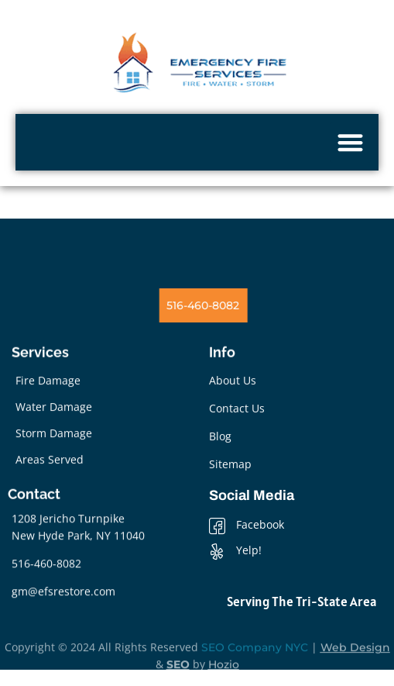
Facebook (246, 525)
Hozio (223, 678)
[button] (351, 142)
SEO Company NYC (254, 661)
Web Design (355, 661)
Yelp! (235, 551)
